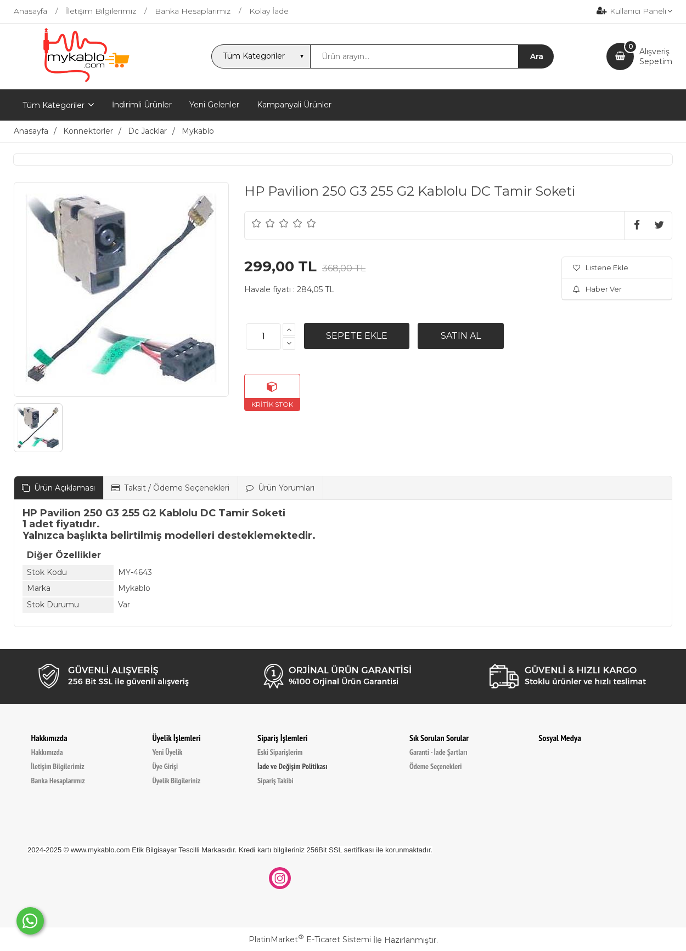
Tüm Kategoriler (54, 105)
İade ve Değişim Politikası (292, 766)
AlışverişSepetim (655, 56)
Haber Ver (597, 288)
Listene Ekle (600, 267)
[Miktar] (263, 336)
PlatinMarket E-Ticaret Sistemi (310, 939)
